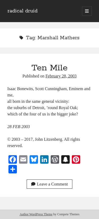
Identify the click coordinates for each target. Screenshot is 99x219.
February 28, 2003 (61, 76)
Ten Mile (49, 68)
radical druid (22, 11)
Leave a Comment (49, 184)
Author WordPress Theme (36, 214)
